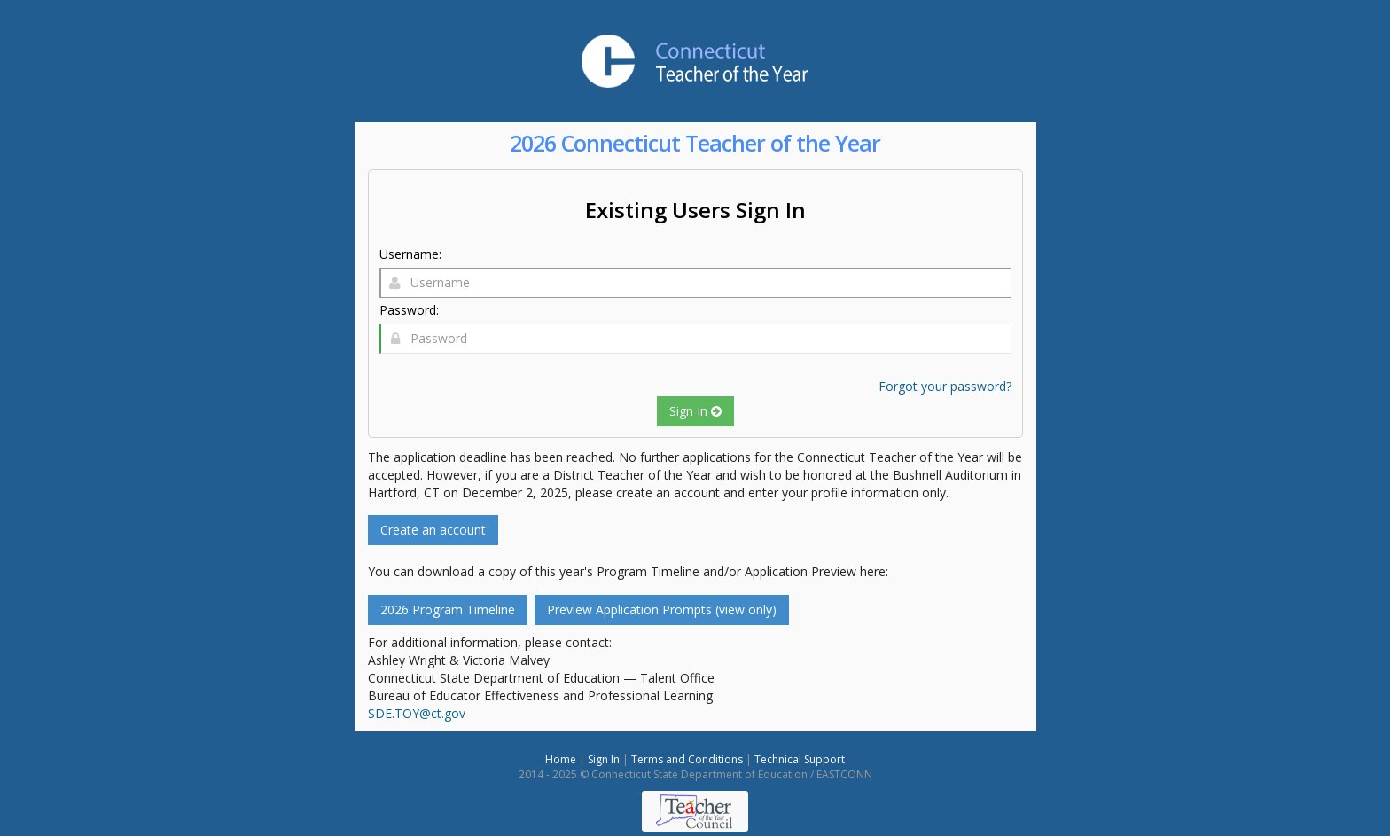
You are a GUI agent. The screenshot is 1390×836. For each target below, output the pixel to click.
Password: (409, 309)
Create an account (433, 529)
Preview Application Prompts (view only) (662, 609)
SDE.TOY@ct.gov (416, 713)
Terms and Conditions (687, 759)
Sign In (695, 410)
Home (560, 759)
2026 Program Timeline (447, 609)
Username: (410, 254)
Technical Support (799, 759)
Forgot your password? (945, 386)
